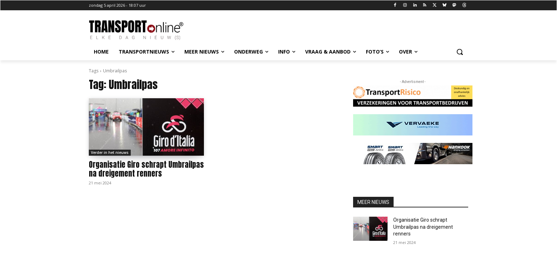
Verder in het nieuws (110, 152)
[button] (459, 51)
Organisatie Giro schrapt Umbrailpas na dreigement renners (146, 169)
